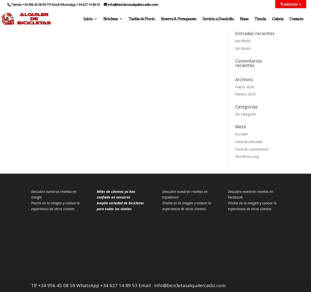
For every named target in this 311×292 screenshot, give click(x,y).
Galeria (277, 19)
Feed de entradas (249, 141)
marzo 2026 (244, 87)
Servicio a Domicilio (218, 19)
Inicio (87, 19)
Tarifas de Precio (142, 19)
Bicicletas (110, 19)
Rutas (244, 19)
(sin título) (243, 40)
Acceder (241, 134)
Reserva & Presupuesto (178, 19)
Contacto (296, 19)
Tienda (260, 19)
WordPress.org (247, 156)
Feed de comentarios (252, 149)
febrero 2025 (245, 94)
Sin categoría (245, 114)
